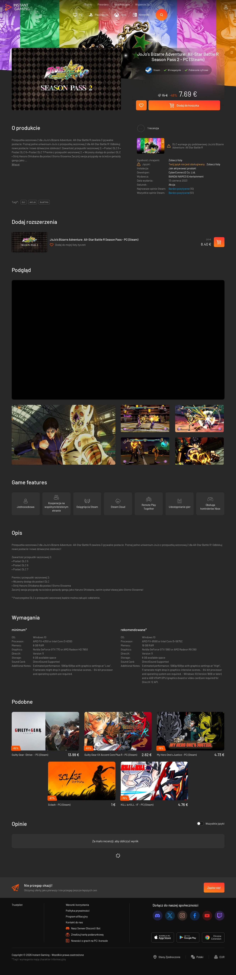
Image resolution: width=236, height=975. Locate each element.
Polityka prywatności (78, 910)
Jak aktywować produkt (182, 168)
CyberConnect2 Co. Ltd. (182, 172)
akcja (33, 202)
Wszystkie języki (210, 823)
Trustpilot (17, 904)
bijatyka (44, 202)
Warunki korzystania (77, 904)
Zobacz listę (175, 160)
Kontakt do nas (74, 922)
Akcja (172, 184)
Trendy (88, 4)
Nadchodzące (122, 4)
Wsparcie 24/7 (143, 4)
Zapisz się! (214, 887)
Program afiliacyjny (77, 916)
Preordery (103, 4)
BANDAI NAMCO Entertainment (186, 176)
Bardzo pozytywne (179, 188)
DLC (23, 202)
